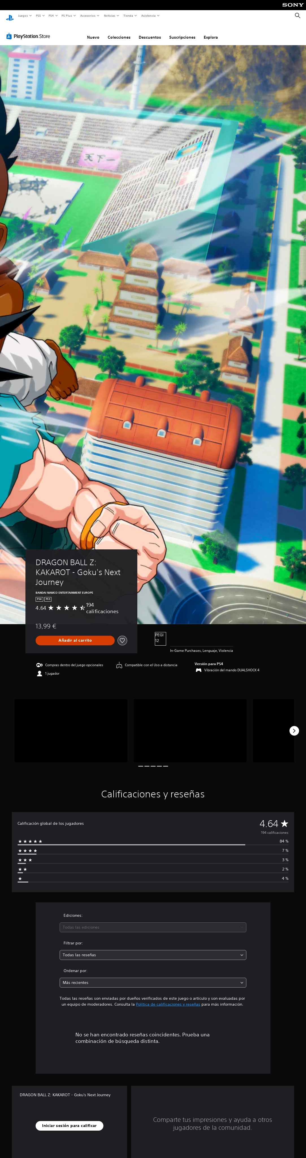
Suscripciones (182, 31)
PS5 (38, 15)
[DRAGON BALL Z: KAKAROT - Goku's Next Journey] (70, 725)
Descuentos (150, 31)
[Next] (294, 725)
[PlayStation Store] (29, 30)
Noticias (110, 15)
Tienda (128, 15)
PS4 (51, 15)
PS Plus (67, 15)
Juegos (23, 15)
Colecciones (119, 31)
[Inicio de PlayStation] (10, 15)
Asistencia (148, 15)
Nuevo (93, 31)
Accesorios (88, 15)
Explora (211, 31)
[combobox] (153, 922)
